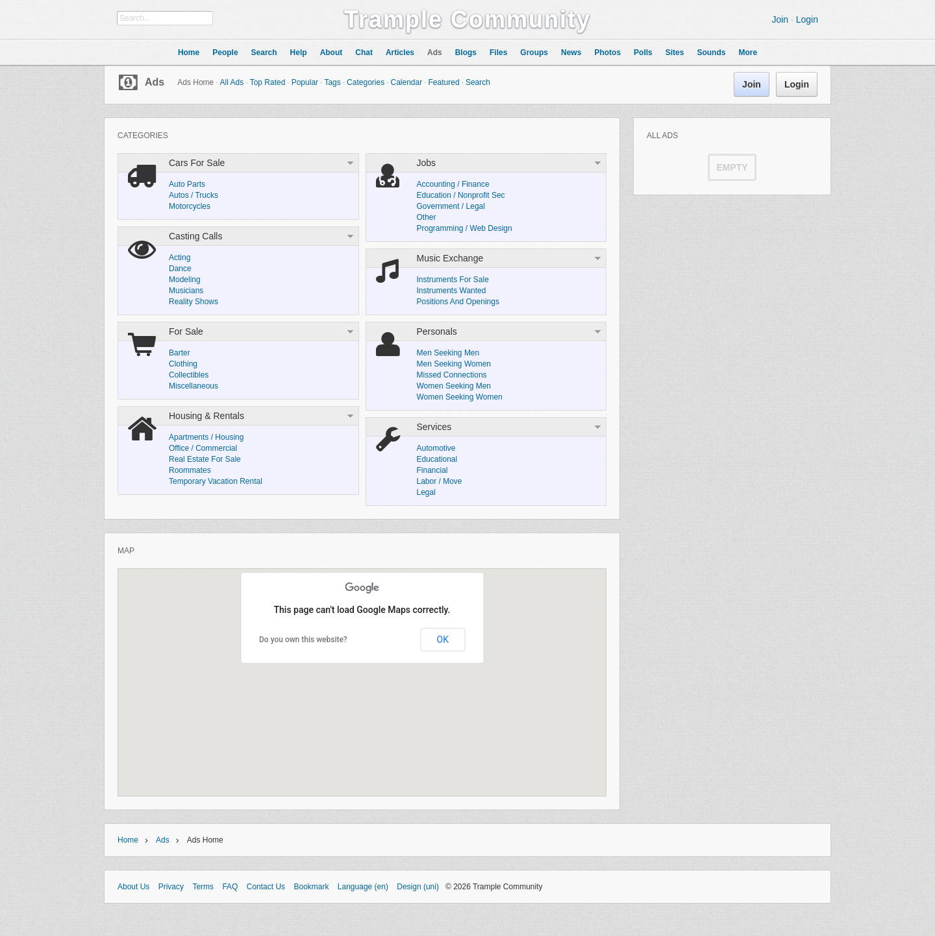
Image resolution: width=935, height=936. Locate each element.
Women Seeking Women (460, 397)
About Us (133, 886)
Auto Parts (187, 184)
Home (128, 840)
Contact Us (266, 886)
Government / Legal (451, 206)
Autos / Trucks (193, 195)
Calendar (406, 82)
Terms (203, 886)
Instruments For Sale (453, 279)
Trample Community (467, 19)
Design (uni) (418, 886)
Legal (426, 492)
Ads (154, 82)
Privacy (171, 886)
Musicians (186, 290)
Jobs (426, 163)
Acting (179, 257)
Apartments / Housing (206, 437)
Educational (437, 459)
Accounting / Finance (453, 184)
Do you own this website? (303, 639)
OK (443, 639)
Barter (179, 352)
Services (434, 427)
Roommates (190, 470)
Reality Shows (193, 301)
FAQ (230, 886)
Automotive (436, 448)
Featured (444, 82)
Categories (365, 82)
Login (807, 19)
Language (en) (363, 886)
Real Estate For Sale (205, 459)
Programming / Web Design (464, 228)
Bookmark (311, 886)
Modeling (185, 279)
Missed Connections (452, 374)
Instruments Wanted (451, 290)
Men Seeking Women (454, 363)
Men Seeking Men (448, 352)
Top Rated (268, 82)
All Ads (232, 82)
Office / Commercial (203, 448)
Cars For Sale (197, 163)
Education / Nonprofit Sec (461, 195)
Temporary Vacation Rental (215, 481)
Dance (180, 268)
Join (779, 19)
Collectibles (188, 374)
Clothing (183, 363)
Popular (305, 82)
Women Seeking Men (454, 385)
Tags (332, 82)
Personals (437, 331)
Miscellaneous (193, 385)
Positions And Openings (458, 301)
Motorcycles (189, 206)
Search (478, 82)
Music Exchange (450, 258)
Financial (432, 470)
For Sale (186, 331)
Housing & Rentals (206, 416)
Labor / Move (439, 481)
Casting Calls (195, 236)
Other (426, 217)
